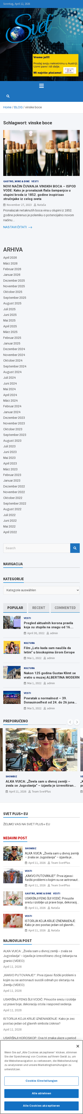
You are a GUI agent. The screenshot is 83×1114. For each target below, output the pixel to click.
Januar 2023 (11, 480)
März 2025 (10, 332)
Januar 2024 (12, 412)
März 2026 (10, 263)
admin (54, 633)
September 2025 (14, 297)
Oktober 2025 (12, 292)
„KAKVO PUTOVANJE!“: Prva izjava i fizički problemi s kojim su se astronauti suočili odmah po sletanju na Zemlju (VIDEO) (39, 980)
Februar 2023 (12, 475)
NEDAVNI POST (15, 838)
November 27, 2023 (19, 205)
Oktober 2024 (13, 360)
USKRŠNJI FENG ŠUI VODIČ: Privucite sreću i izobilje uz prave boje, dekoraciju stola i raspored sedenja (51, 902)
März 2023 (10, 469)
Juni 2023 (10, 452)
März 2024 (10, 400)
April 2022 (10, 532)
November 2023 (14, 423)
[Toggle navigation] (41, 86)
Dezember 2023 (14, 417)
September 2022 (14, 503)
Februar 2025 (12, 337)
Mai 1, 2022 (34, 658)
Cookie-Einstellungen (42, 1083)
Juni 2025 (10, 315)
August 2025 (12, 303)
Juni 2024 (10, 383)
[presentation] (70, 722)
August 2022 (12, 509)
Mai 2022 (9, 526)
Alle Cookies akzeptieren (41, 1108)
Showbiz (11, 776)
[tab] (15, 607)
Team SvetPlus (41, 791)
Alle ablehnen (41, 1095)
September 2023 (14, 435)
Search (75, 548)
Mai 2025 (9, 320)
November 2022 (14, 492)
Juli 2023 (9, 446)
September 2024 (14, 366)
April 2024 (10, 395)
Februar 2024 (12, 406)
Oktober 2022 (12, 498)
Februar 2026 (12, 269)
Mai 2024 (9, 389)
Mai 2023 (9, 458)
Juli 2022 (9, 515)
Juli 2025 (9, 309)
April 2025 (10, 326)
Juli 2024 (9, 377)
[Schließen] (78, 1048)
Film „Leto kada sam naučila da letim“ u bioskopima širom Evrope (49, 650)
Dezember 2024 (14, 349)
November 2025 (14, 286)
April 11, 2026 (17, 791)
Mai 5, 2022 (34, 708)
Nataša (41, 205)
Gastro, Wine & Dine (16, 181)
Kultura (29, 643)
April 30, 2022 (35, 633)
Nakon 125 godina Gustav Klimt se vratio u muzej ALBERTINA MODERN (52, 675)
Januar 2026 (11, 274)
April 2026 (10, 257)
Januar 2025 (11, 343)
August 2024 (12, 372)
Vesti (35, 181)
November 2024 (14, 355)
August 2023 (12, 440)
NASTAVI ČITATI (17, 227)
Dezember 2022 (14, 486)
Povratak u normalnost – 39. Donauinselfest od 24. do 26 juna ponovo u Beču (49, 702)
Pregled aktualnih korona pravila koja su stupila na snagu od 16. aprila (48, 627)
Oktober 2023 (12, 429)
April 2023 (10, 463)
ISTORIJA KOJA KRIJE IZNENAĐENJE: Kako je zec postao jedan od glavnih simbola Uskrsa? (50, 924)
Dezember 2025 (14, 280)
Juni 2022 (10, 520)
